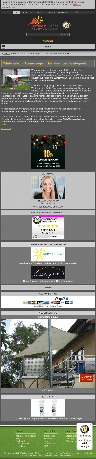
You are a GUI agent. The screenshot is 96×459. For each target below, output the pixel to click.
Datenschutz (50, 443)
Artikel (48, 40)
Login (16, 12)
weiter (4, 124)
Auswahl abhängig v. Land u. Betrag (48, 306)
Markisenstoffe (23, 443)
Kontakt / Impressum (26, 436)
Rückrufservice (48, 203)
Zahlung (70, 438)
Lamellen (20, 446)
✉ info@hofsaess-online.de (48, 206)
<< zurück (6, 128)
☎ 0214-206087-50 (48, 200)
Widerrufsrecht (73, 441)
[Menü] (90, 425)
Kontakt (40, 12)
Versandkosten (73, 436)
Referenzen (63, 12)
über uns (51, 12)
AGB (46, 446)
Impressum (49, 436)
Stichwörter (21, 441)
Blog (32, 12)
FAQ (18, 438)
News (6, 53)
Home (24, 12)
